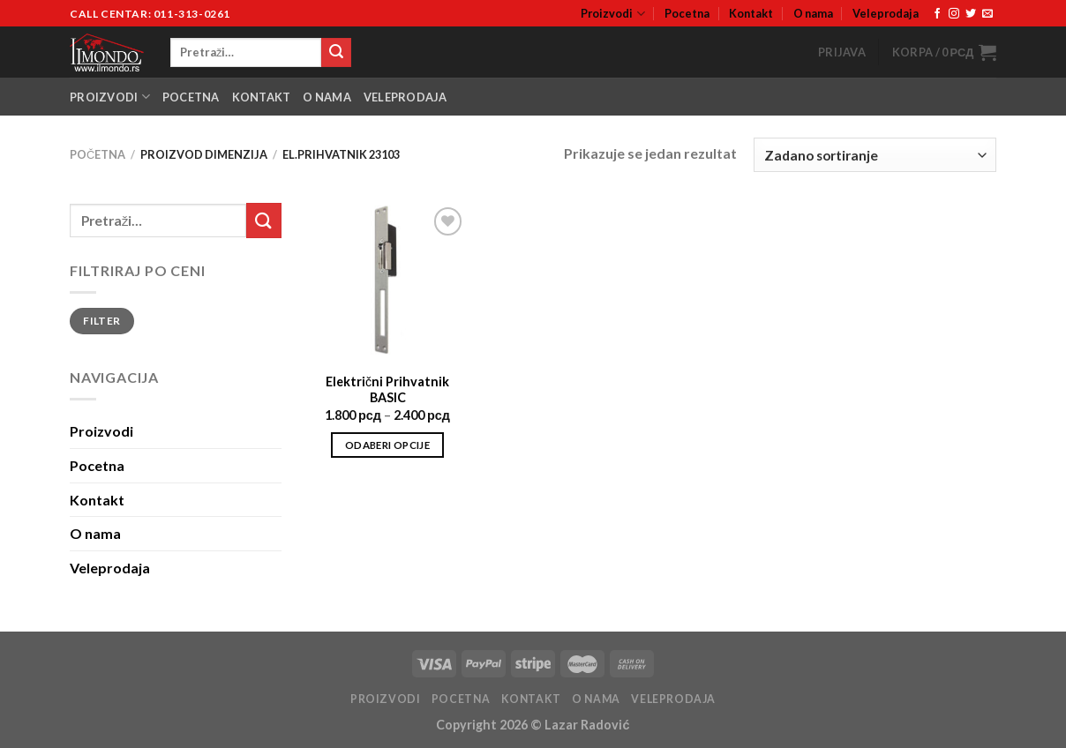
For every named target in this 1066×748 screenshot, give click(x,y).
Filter (101, 320)
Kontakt (751, 13)
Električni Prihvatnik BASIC (387, 390)
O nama (813, 13)
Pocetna (686, 13)
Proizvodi (612, 13)
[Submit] (336, 53)
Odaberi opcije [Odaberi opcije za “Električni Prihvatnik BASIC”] (387, 445)
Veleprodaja (885, 13)
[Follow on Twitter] (970, 14)
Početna (97, 154)
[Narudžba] (875, 155)
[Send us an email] (987, 14)
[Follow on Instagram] (954, 14)
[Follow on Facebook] (937, 14)
